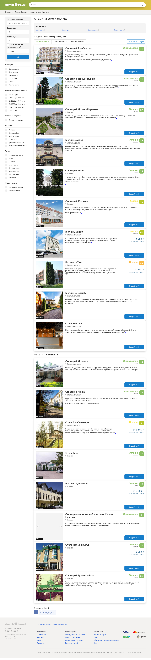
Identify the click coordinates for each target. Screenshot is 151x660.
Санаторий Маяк (74, 170)
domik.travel (15, 625)
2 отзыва (135, 548)
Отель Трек (71, 454)
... (111, 60)
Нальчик (70, 112)
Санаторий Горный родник (80, 78)
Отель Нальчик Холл (77, 546)
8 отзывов (135, 579)
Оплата (96, 639)
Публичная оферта (100, 636)
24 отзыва (135, 111)
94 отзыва (135, 50)
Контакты (40, 639)
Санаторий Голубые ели (78, 48)
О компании (41, 636)
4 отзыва (135, 142)
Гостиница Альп (74, 140)
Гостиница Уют (73, 263)
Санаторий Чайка (75, 392)
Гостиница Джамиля (76, 485)
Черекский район (73, 143)
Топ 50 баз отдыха (60, 626)
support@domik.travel (13, 630)
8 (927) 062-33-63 (11, 633)
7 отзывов (135, 394)
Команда (40, 642)
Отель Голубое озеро (77, 423)
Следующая (50, 614)
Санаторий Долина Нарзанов (81, 109)
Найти (18, 57)
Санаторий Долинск (76, 362)
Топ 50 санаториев (43, 626)
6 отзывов (135, 364)
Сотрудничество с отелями (75, 636)
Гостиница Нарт (74, 232)
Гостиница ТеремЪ (75, 293)
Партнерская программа (74, 642)
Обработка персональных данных (106, 642)
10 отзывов (135, 80)
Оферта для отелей (72, 639)
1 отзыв (136, 487)
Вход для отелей (71, 645)
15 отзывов (135, 203)
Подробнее (133, 72)
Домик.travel (15, 4)
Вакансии (40, 645)
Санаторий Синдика (76, 201)
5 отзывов (135, 173)
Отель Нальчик (73, 324)
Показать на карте (74, 51)
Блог (95, 645)
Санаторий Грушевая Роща (80, 577)
